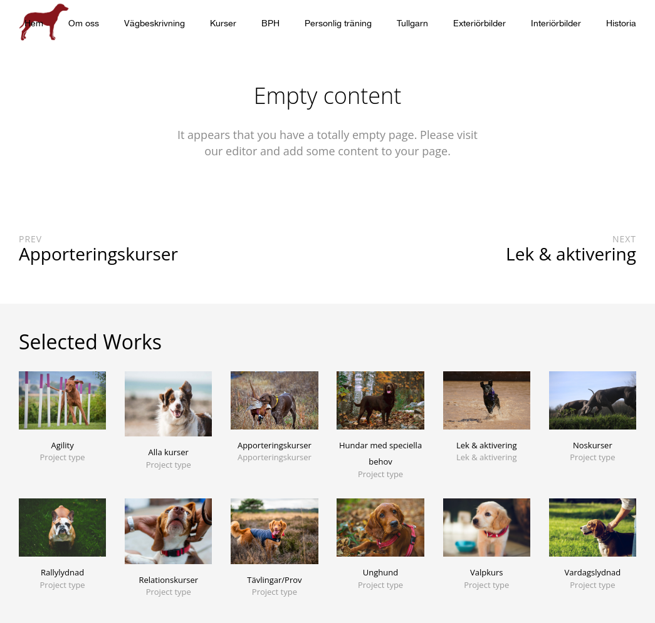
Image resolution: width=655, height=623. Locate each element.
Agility (62, 445)
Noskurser (592, 445)
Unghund (380, 572)
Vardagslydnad (593, 572)
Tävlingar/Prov (274, 579)
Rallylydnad (62, 572)
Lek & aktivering (486, 445)
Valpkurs (486, 572)
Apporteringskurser (275, 445)
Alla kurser (169, 452)
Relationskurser (168, 579)
